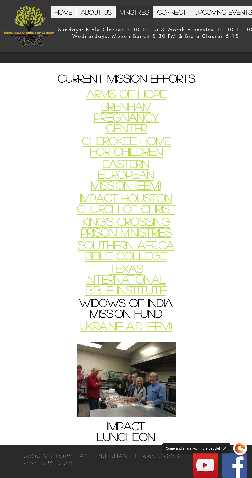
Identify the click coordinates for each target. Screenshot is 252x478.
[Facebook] (234, 465)
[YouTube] (205, 465)
